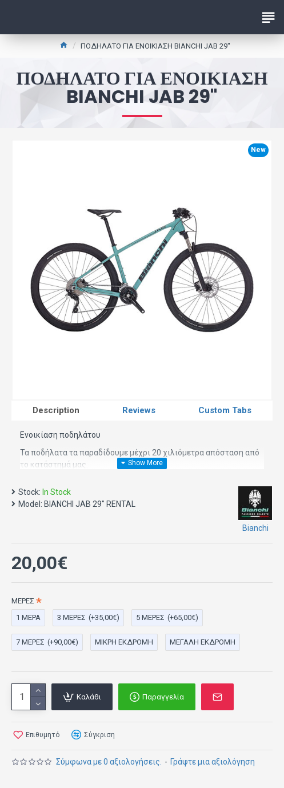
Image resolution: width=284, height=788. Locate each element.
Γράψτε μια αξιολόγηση (212, 761)
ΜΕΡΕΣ (22, 601)
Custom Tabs (224, 410)
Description (56, 410)
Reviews (138, 410)
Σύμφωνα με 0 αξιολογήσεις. (109, 761)
